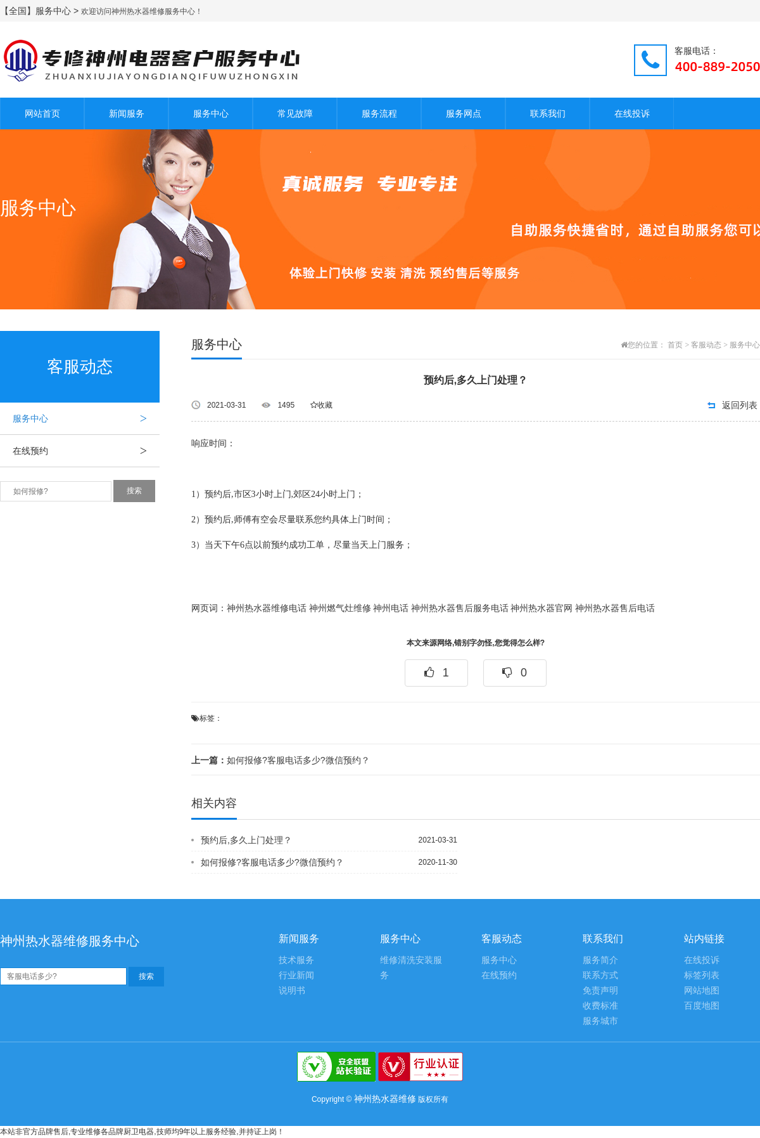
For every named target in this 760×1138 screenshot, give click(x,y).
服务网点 (463, 113)
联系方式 (600, 975)
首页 (675, 345)
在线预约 (86, 451)
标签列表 (701, 975)
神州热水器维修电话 (267, 608)
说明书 (292, 990)
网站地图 (701, 990)
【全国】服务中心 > (40, 11)
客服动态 (706, 345)
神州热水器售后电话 (615, 608)
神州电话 (390, 608)
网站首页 (42, 113)
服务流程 (379, 113)
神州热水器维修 (385, 1099)
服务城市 (600, 1021)
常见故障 (295, 113)
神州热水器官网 (541, 608)
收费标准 (600, 1006)
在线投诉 (632, 113)
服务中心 (211, 113)
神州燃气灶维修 (340, 608)
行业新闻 (296, 975)
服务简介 (600, 960)
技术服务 (296, 960)
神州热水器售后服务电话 (460, 608)
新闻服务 (126, 113)
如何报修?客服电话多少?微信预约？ (280, 760)
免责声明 (600, 990)
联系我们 (548, 113)
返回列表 (739, 405)
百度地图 (701, 1006)
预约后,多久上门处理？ (246, 840)
